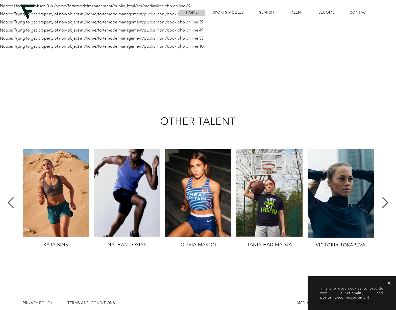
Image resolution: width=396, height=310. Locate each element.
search (266, 12)
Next (385, 202)
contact (359, 12)
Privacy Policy (37, 303)
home (191, 12)
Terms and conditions (91, 303)
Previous (11, 202)
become (326, 12)
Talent (296, 12)
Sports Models (228, 12)
